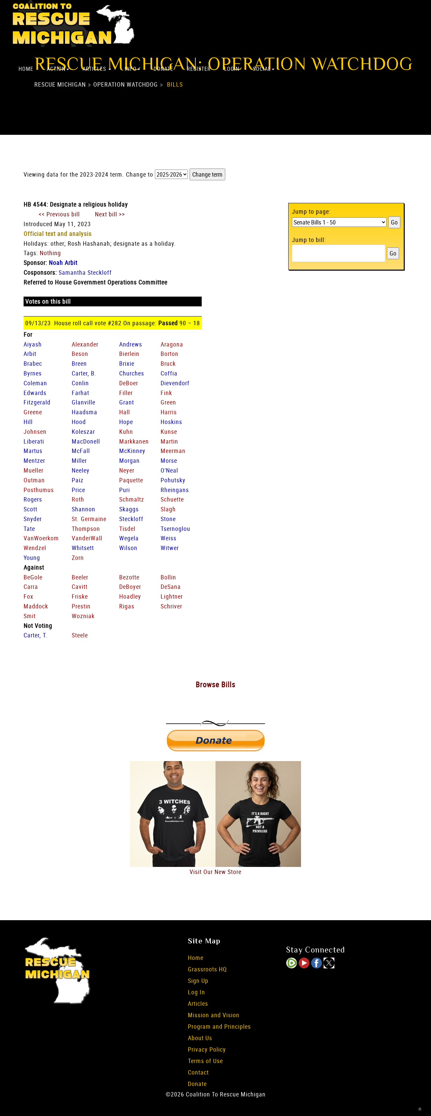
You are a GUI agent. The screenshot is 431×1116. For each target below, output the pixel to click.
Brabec (33, 363)
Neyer (126, 470)
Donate (163, 68)
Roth (78, 499)
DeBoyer (130, 586)
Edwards (35, 393)
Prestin (81, 606)
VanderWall (87, 538)
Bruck (168, 363)
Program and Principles (219, 1026)
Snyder (33, 519)
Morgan (129, 460)
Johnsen (35, 431)
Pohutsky (173, 480)
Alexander (85, 344)
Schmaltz (131, 499)
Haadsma (84, 412)
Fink (166, 393)
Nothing (50, 253)
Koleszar (83, 431)
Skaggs (129, 509)
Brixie (126, 363)
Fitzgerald (37, 402)
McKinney (132, 451)
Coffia (169, 373)
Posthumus (39, 490)
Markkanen (134, 441)
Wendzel (35, 548)
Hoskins (171, 422)
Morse (169, 460)
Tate (29, 528)
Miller (79, 460)
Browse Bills (215, 684)
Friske (80, 596)
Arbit (30, 354)
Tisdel (127, 528)
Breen (79, 363)
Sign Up (198, 980)
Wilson (128, 548)
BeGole (33, 577)
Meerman (173, 451)
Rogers (33, 499)
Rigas (126, 606)
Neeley (81, 470)
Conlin (80, 383)
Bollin (168, 577)
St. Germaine (89, 519)
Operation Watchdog (125, 85)
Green (168, 402)
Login (231, 68)
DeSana (171, 586)
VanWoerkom (41, 538)
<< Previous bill (59, 214)
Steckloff (131, 519)
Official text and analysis (58, 234)
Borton (169, 354)
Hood (79, 422)
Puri (124, 490)
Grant (126, 402)
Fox (28, 596)
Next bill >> (110, 214)
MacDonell (86, 441)
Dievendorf (175, 383)
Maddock (36, 606)
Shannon (83, 509)
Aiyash (33, 344)
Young (32, 557)
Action (58, 68)
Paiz (78, 480)
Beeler (80, 577)
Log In (196, 992)
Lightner (172, 596)
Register (199, 68)
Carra (31, 586)
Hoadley (130, 596)
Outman (34, 480)
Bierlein (129, 354)
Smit (30, 616)
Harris (169, 412)
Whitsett (83, 548)
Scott (30, 509)
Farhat (80, 393)
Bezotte (129, 577)
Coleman (35, 383)
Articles (96, 68)
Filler (126, 393)
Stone (168, 519)
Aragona (172, 344)
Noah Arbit (63, 263)
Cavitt (80, 586)
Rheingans (175, 490)
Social (263, 68)
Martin (169, 441)
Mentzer (34, 460)
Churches (131, 373)
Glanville (83, 402)
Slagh (168, 509)
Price (78, 490)
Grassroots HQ (207, 969)
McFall (81, 451)
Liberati (34, 441)
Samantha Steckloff (85, 272)
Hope (126, 422)
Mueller (33, 470)
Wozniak (83, 616)
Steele (80, 635)
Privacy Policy (207, 1049)
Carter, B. (84, 373)
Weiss (168, 538)
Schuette (172, 499)
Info (132, 68)
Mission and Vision (213, 1015)
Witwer (170, 548)
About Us (200, 1038)
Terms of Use (205, 1061)
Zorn (78, 557)
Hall (124, 412)
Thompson (86, 528)
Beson (80, 354)
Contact (198, 1072)
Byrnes (33, 373)
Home (26, 68)
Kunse (169, 431)
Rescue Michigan (60, 85)
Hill (28, 422)
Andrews (130, 344)
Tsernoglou (175, 528)
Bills (175, 85)
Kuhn (126, 431)
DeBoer (128, 383)
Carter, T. (35, 635)
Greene (33, 412)
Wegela (129, 538)
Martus (33, 451)
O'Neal (169, 470)
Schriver (171, 606)
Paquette (131, 480)
